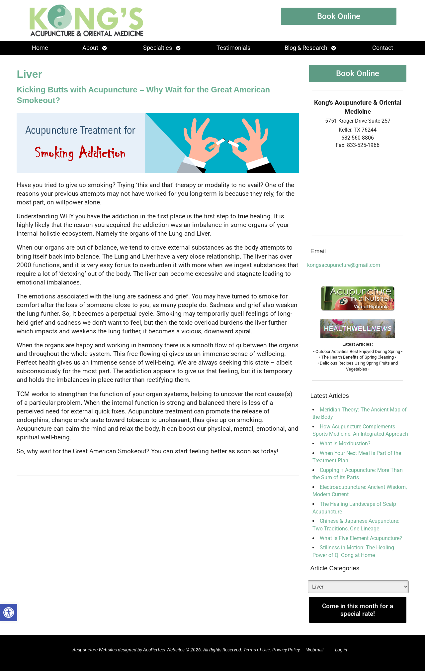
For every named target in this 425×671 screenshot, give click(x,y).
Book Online (338, 16)
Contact (382, 48)
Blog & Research (306, 48)
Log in (341, 650)
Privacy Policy (285, 650)
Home (40, 48)
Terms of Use (256, 650)
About (90, 48)
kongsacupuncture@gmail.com (343, 265)
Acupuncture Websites (94, 650)
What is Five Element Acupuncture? (361, 538)
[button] (8, 612)
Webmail (314, 650)
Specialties (157, 48)
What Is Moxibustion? (345, 443)
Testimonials (233, 48)
